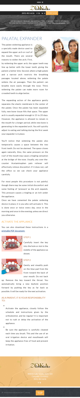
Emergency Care (45, 23)
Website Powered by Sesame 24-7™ (13, 392)
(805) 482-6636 (28, 13)
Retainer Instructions (17, 23)
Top (39, 392)
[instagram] (44, 13)
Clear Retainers (32, 23)
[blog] (42, 13)
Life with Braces (16, 21)
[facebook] (38, 383)
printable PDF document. (13, 231)
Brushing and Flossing (32, 21)
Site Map (27, 392)
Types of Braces (47, 21)
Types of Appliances (61, 21)
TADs (68, 23)
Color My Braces (40, 25)
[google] (39, 13)
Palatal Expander (58, 23)
